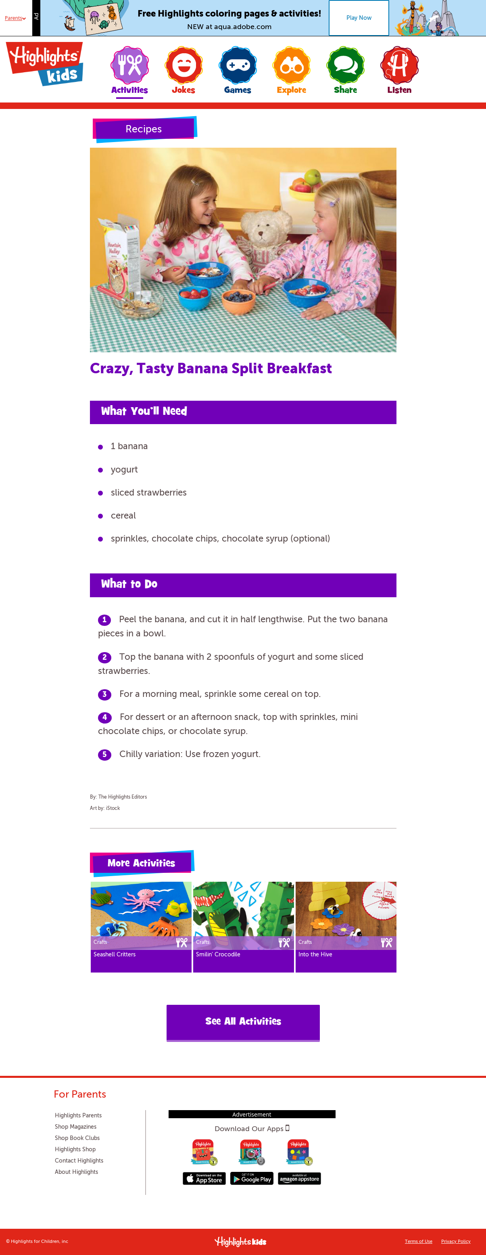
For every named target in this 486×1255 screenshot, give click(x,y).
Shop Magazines (75, 1127)
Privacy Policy (456, 1242)
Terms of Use (418, 1242)
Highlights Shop (75, 1150)
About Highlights (76, 1172)
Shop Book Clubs (77, 1138)
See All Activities (243, 1022)
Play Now (358, 18)
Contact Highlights (79, 1161)
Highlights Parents (78, 1116)
